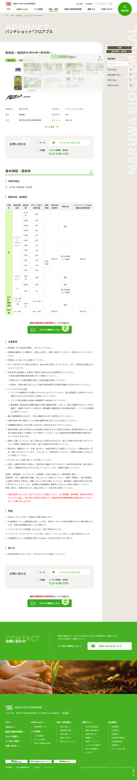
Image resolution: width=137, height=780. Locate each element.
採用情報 (89, 4)
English (37, 769)
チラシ (49, 83)
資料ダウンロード (67, 743)
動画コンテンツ (92, 743)
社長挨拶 (114, 732)
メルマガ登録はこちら (49, 331)
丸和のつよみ (22, 9)
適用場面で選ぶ (114, 75)
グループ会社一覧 (118, 750)
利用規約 (8, 769)
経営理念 (114, 735)
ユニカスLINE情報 (93, 746)
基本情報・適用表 (114, 51)
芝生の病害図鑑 (92, 728)
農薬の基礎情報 (92, 732)
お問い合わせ (107, 9)
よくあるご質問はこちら (68, 647)
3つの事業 (38, 9)
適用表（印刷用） (67, 88)
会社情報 (79, 4)
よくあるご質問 (12, 742)
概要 (120, 47)
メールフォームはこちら (69, 144)
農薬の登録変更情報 (13, 733)
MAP (66, 714)
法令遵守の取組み (118, 739)
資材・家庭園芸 (92, 750)
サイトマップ (49, 769)
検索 (130, 64)
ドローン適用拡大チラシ (46, 88)
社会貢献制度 (116, 743)
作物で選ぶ (112, 80)
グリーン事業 (39, 741)
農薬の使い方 (91, 735)
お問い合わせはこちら (110, 647)
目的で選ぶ (112, 70)
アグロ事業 (38, 737)
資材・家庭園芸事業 (41, 744)
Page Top (134, 773)
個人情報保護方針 (23, 769)
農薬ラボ (86, 723)
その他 (88, 754)
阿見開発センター (41, 728)
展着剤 (88, 739)
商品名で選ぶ (113, 85)
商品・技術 (53, 9)
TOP (8, 9)
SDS (40, 83)
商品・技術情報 (16, 15)
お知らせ (9, 728)
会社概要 (114, 728)
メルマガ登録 (11, 738)
